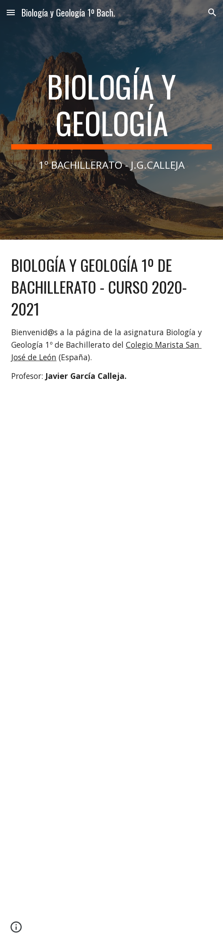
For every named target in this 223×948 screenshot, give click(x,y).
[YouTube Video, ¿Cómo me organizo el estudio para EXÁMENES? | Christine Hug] (111, 603)
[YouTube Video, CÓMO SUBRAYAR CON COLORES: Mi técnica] (111, 879)
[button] (10, 12)
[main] (111, 119)
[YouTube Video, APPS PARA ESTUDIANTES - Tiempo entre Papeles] (111, 741)
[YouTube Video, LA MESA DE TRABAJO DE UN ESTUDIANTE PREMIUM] (111, 465)
